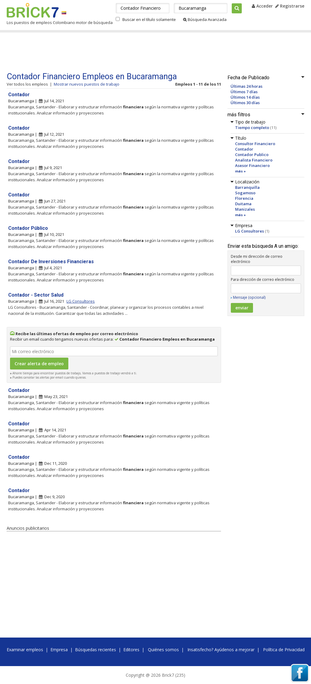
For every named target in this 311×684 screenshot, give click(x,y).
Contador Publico (251, 154)
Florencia (244, 198)
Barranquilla (247, 187)
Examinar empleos (25, 649)
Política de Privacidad (284, 649)
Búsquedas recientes (95, 649)
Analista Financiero (253, 160)
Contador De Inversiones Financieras (51, 261)
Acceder (262, 6)
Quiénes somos (163, 649)
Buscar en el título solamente (149, 19)
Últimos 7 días (244, 91)
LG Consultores (249, 231)
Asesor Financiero (252, 165)
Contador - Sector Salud (35, 295)
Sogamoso (245, 193)
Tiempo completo (252, 127)
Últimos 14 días (245, 97)
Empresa (59, 649)
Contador (244, 149)
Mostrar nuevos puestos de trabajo (86, 84)
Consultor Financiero (255, 143)
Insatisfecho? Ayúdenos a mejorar (221, 649)
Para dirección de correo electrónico (262, 279)
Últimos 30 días (245, 102)
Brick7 (33, 10)
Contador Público (28, 228)
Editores (131, 649)
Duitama (243, 203)
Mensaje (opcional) (249, 297)
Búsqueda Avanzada (205, 19)
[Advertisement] (121, 52)
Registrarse (289, 6)
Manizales (245, 209)
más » (240, 171)
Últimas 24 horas (246, 86)
